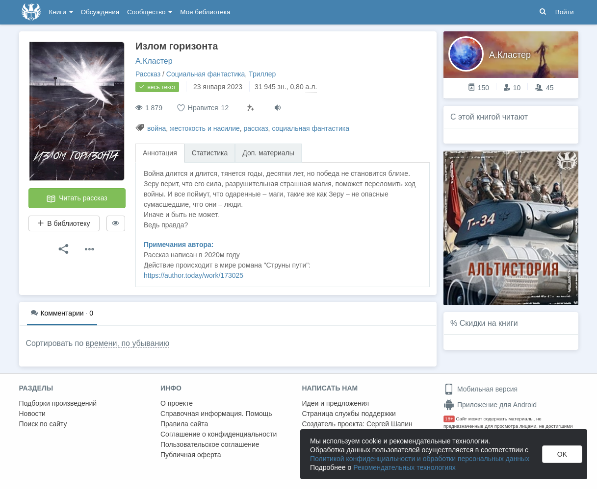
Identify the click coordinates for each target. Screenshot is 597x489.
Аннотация (160, 153)
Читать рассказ (76, 199)
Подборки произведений (58, 403)
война (156, 128)
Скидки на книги (489, 323)
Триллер (262, 74)
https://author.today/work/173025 (193, 275)
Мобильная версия (480, 389)
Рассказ (147, 74)
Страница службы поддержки (349, 413)
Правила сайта (184, 424)
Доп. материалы (268, 153)
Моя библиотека (205, 12)
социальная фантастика (310, 128)
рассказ (256, 128)
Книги (61, 12)
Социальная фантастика (205, 74)
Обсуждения (100, 12)
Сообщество (149, 12)
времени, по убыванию (128, 343)
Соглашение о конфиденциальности (218, 434)
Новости (32, 413)
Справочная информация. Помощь (216, 413)
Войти (564, 12)
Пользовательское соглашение (210, 444)
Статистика (210, 153)
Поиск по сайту (43, 424)
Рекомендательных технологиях (404, 467)
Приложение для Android (490, 404)
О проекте (176, 403)
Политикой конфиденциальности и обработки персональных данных (419, 459)
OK (562, 454)
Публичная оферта (190, 455)
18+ (449, 418)
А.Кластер (154, 61)
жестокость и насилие (205, 128)
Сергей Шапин (389, 424)
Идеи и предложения (335, 403)
